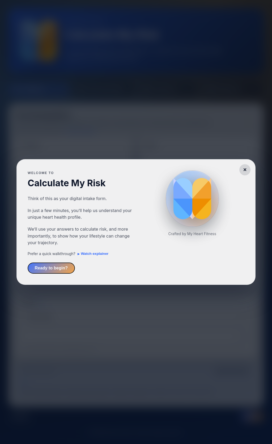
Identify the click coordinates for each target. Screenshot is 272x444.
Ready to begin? (51, 268)
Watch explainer (95, 254)
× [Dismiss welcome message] (245, 169)
